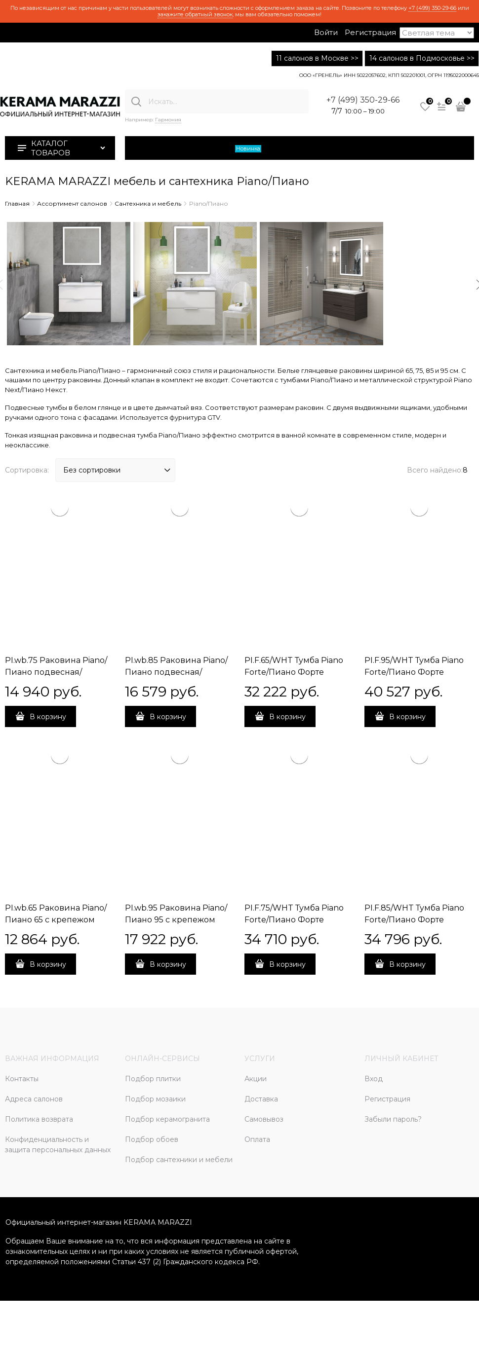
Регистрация (370, 32)
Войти (326, 32)
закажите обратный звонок (195, 14)
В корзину (48, 716)
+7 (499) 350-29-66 (432, 7)
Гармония (168, 119)
